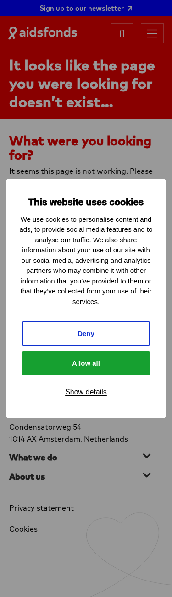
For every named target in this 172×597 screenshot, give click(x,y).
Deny (86, 333)
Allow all (86, 363)
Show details (86, 392)
